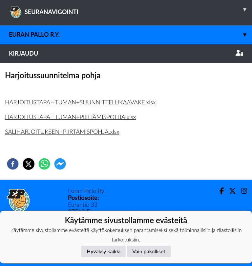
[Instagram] (241, 190)
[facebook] (13, 164)
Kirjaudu (126, 53)
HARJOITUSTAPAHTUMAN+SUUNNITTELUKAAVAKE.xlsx (80, 102)
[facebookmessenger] (60, 164)
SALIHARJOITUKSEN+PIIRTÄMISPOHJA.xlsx (62, 131)
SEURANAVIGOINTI (130, 9)
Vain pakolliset (148, 251)
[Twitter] (230, 190)
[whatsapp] (44, 164)
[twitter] (28, 164)
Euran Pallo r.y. (130, 34)
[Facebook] (219, 190)
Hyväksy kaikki (103, 251)
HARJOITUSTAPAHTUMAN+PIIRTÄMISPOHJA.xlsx (70, 116)
